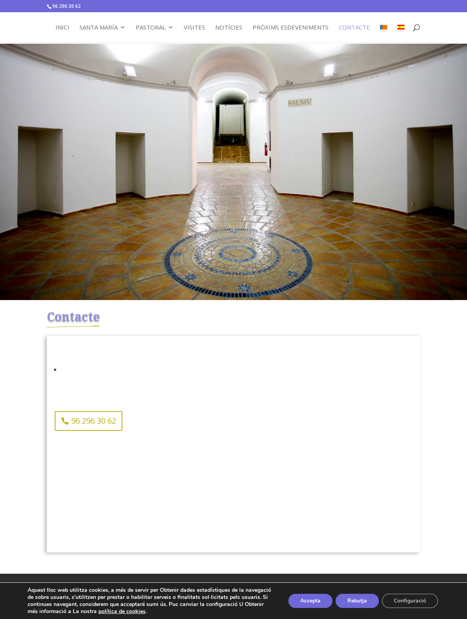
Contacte (354, 27)
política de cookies (122, 611)
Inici (62, 27)
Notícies (228, 27)
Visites (194, 27)
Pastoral (151, 27)
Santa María (98, 27)
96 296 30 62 (93, 420)
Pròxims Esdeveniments (291, 27)
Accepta (310, 600)
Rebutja (357, 600)
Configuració (410, 600)
